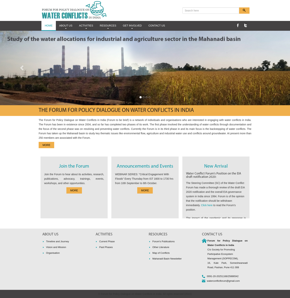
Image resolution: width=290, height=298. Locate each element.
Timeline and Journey (57, 241)
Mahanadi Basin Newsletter (167, 258)
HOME (49, 25)
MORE (46, 145)
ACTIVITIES (86, 26)
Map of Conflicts (161, 253)
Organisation (53, 253)
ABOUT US (65, 26)
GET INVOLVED (132, 26)
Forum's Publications (163, 241)
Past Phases (106, 247)
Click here (207, 205)
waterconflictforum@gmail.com (223, 280)
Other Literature (160, 247)
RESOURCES (108, 26)
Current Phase (107, 241)
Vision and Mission (56, 247)
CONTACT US (156, 25)
